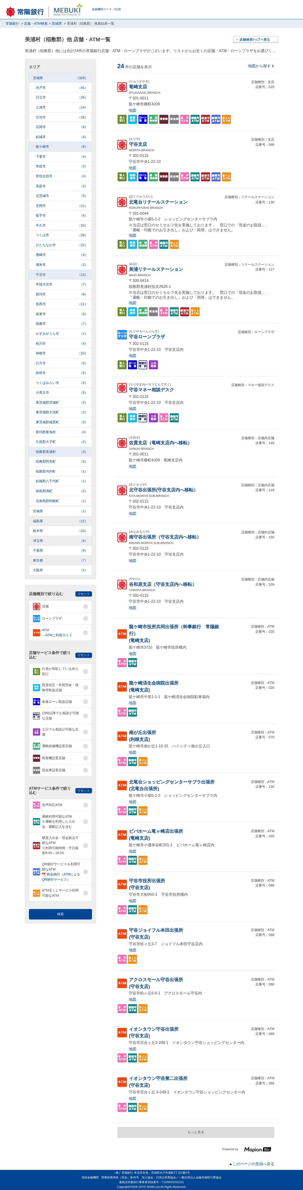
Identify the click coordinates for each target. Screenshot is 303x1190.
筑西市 (62, 304)
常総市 (62, 166)
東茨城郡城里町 (62, 422)
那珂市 (62, 294)
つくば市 (62, 235)
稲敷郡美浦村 (62, 452)
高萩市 (62, 186)
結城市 (62, 137)
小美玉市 (62, 393)
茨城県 (60, 78)
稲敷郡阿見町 (62, 461)
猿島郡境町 (62, 491)
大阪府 (60, 570)
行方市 (62, 363)
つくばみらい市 (62, 383)
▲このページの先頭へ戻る (251, 1164)
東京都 (60, 560)
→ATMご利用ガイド (57, 635)
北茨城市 (62, 196)
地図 (132, 110)
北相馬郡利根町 (62, 501)
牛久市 (62, 225)
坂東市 (62, 314)
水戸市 (62, 88)
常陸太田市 (62, 176)
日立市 (62, 97)
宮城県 (60, 511)
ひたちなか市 (62, 245)
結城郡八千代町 (62, 481)
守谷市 (62, 275)
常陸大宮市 (62, 284)
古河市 (62, 117)
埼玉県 (60, 541)
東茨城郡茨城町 (62, 403)
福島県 (60, 521)
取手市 (62, 216)
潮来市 (62, 265)
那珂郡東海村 (62, 432)
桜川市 (62, 344)
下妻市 (62, 157)
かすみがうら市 (62, 334)
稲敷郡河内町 (62, 471)
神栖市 (62, 353)
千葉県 (60, 550)
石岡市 (62, 127)
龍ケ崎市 (62, 147)
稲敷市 (62, 324)
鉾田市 (62, 373)
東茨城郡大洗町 (62, 412)
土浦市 (62, 107)
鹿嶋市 (62, 255)
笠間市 (62, 206)
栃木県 (60, 531)
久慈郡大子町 (62, 442)
